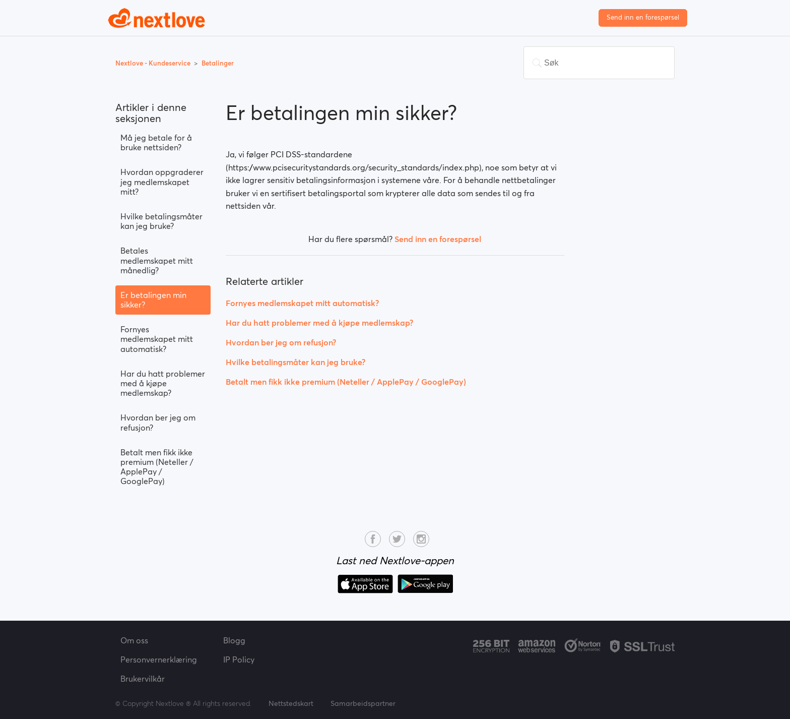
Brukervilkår (142, 679)
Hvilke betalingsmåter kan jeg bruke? (161, 221)
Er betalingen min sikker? (153, 300)
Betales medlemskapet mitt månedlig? (156, 260)
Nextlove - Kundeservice (153, 63)
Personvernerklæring (158, 659)
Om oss (134, 640)
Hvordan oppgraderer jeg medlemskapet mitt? (162, 181)
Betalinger (218, 63)
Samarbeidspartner (363, 703)
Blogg (234, 640)
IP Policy (238, 659)
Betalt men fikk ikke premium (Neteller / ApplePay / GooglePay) (156, 467)
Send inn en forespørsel (643, 17)
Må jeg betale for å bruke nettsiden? (156, 142)
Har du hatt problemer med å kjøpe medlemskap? (162, 383)
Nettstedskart (291, 703)
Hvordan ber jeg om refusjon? (157, 422)
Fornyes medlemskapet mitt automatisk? (156, 338)
